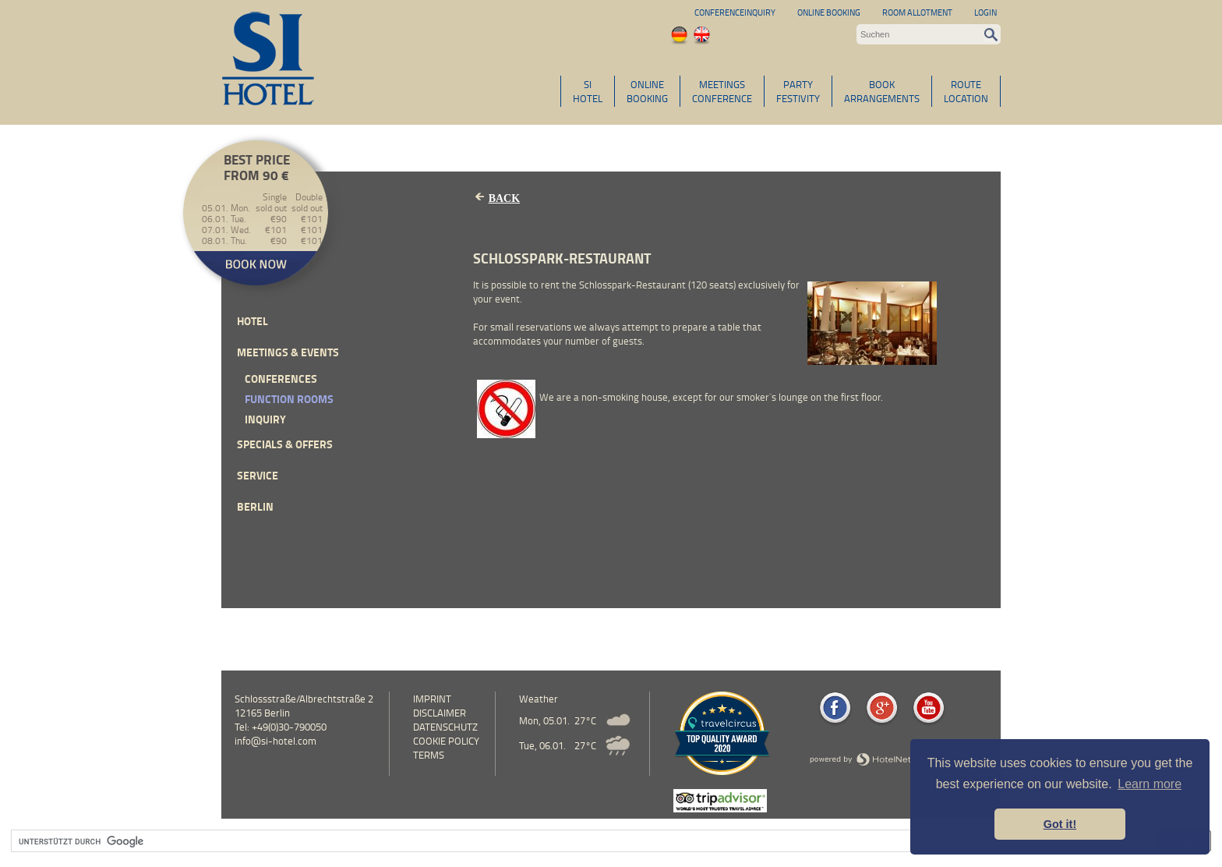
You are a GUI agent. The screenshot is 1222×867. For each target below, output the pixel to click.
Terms (428, 755)
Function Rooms (289, 399)
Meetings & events (288, 352)
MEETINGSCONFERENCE (722, 91)
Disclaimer (439, 713)
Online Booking (828, 12)
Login (985, 12)
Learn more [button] (1149, 784)
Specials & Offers (285, 444)
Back (504, 198)
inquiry (265, 419)
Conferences (281, 378)
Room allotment (917, 12)
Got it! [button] (1060, 824)
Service (257, 475)
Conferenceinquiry (734, 12)
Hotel (252, 321)
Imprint (432, 699)
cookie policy (446, 741)
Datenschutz (445, 727)
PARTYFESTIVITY (798, 91)
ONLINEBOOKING (647, 91)
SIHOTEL (587, 91)
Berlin (255, 506)
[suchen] (577, 841)
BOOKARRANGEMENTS (882, 91)
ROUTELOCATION (966, 91)
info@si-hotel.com (275, 741)
